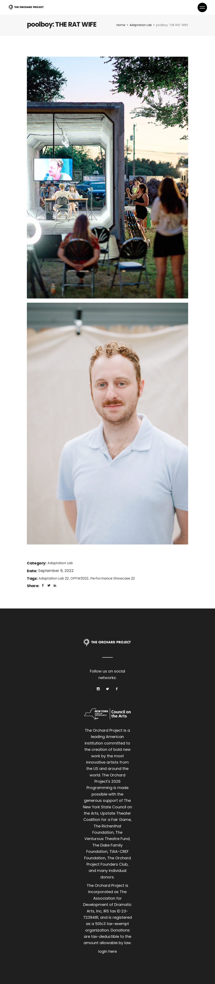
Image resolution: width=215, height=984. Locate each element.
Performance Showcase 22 (112, 578)
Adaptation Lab (60, 563)
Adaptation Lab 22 (54, 578)
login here (107, 951)
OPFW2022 (80, 578)
